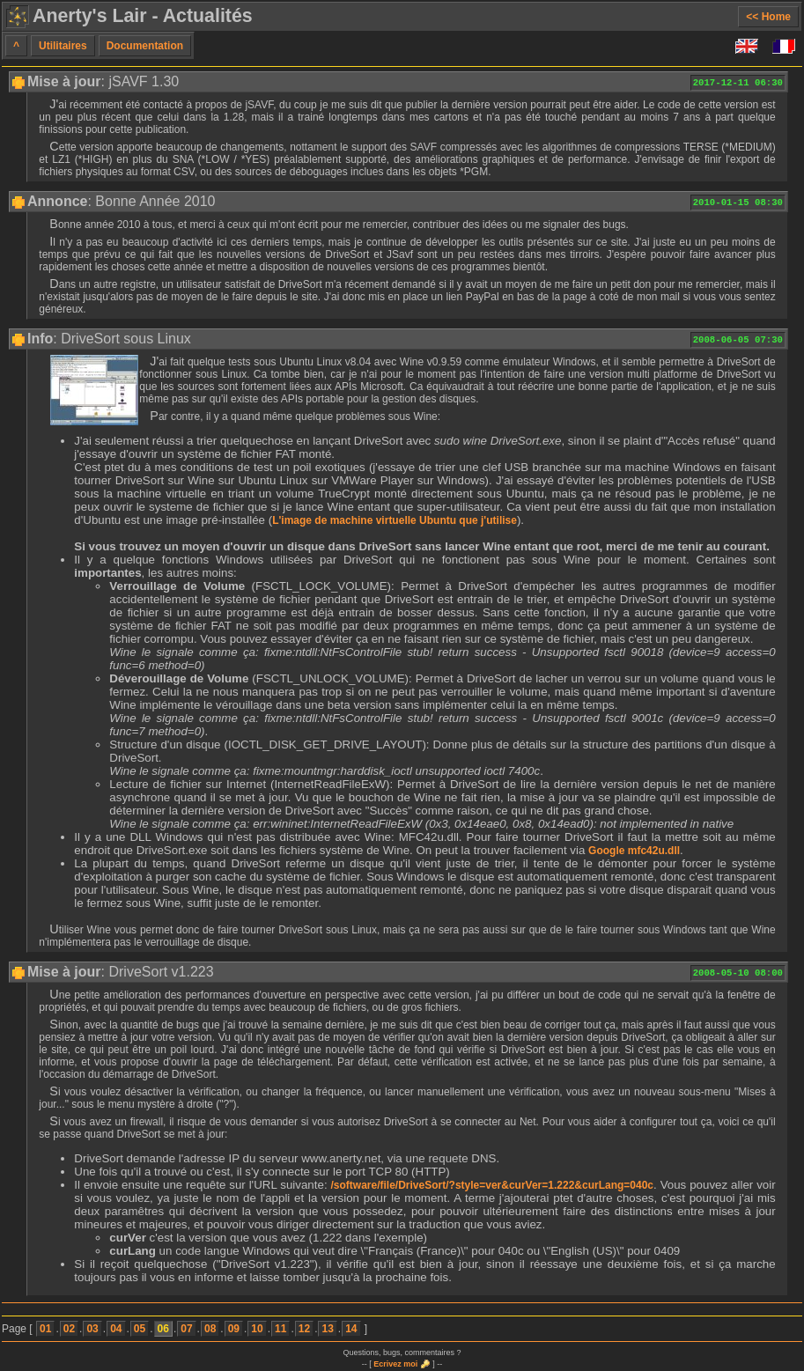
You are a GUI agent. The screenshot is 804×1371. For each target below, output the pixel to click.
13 (327, 1329)
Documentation (145, 46)
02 (69, 1329)
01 (45, 1329)
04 (116, 1329)
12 (304, 1329)
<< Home (768, 17)
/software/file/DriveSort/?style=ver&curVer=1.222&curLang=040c (492, 1185)
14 (351, 1329)
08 (210, 1329)
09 (234, 1329)
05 (139, 1329)
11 (280, 1329)
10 (256, 1329)
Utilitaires (63, 46)
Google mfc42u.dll (634, 850)
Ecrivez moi (395, 1364)
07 (186, 1329)
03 (92, 1329)
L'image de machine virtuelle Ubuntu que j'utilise (394, 520)
